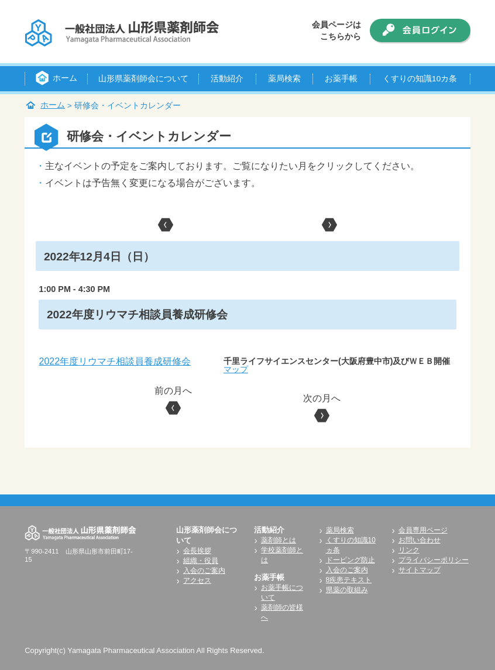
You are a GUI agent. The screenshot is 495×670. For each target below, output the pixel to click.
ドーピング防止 (350, 560)
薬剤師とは (278, 540)
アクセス (197, 580)
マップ (236, 369)
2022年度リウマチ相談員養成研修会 (115, 361)
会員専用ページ (423, 530)
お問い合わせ (419, 540)
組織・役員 (200, 560)
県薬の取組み (347, 590)
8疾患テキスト (349, 580)
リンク (409, 550)
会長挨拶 (197, 551)
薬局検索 (340, 530)
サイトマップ (419, 570)
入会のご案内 (204, 570)
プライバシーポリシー (433, 560)
